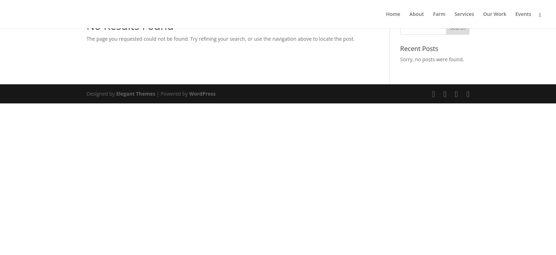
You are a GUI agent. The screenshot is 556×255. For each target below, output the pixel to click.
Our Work (494, 14)
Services (464, 14)
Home (393, 14)
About (417, 14)
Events (524, 14)
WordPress (202, 93)
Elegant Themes (135, 93)
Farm (439, 14)
